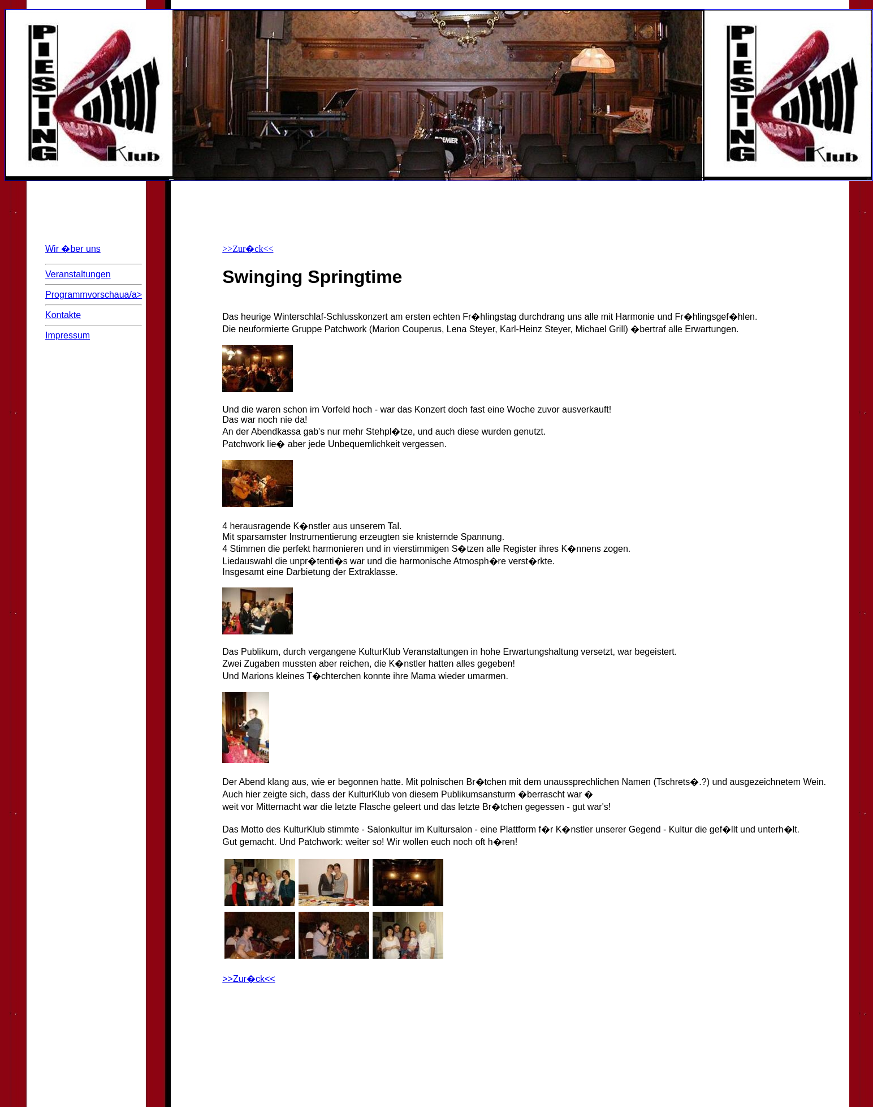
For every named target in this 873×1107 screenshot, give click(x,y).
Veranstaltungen (78, 274)
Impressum (67, 335)
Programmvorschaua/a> (93, 298)
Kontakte (63, 315)
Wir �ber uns (73, 249)
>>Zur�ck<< (247, 249)
